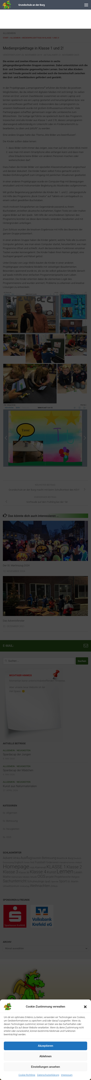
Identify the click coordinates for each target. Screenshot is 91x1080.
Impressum (66, 1075)
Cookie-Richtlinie (27, 1075)
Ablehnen (45, 1056)
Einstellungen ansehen (45, 1067)
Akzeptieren (45, 1045)
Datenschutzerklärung (48, 1075)
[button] (85, 1007)
